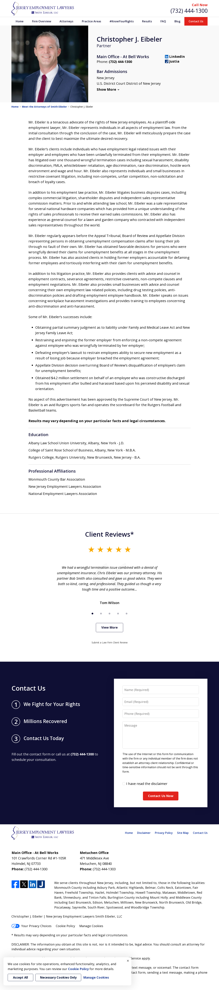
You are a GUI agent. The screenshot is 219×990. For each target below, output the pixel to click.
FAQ (163, 21)
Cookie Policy (65, 926)
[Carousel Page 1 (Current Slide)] (92, 613)
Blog (177, 21)
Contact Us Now (160, 796)
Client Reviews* (109, 534)
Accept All (20, 977)
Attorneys (66, 21)
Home (20, 21)
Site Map (183, 833)
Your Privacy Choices (31, 926)
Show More (106, 89)
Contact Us (196, 21)
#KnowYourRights (122, 21)
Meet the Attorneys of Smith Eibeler (44, 106)
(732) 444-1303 (104, 869)
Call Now (200, 5)
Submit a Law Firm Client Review (110, 642)
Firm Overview (41, 21)
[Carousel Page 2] (101, 613)
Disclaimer (144, 833)
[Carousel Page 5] (126, 613)
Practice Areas (91, 21)
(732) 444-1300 (189, 10)
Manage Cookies (91, 926)
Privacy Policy (164, 833)
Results (147, 21)
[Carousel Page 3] (109, 613)
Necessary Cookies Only (58, 977)
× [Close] (128, 961)
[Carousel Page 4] (118, 613)
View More (109, 627)
